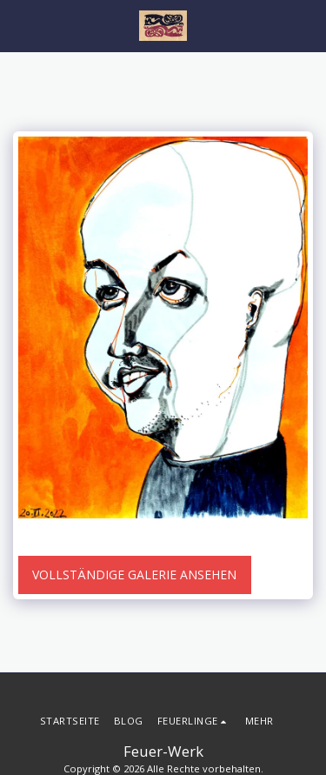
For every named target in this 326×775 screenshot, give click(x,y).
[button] (19, 25)
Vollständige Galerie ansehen (134, 574)
